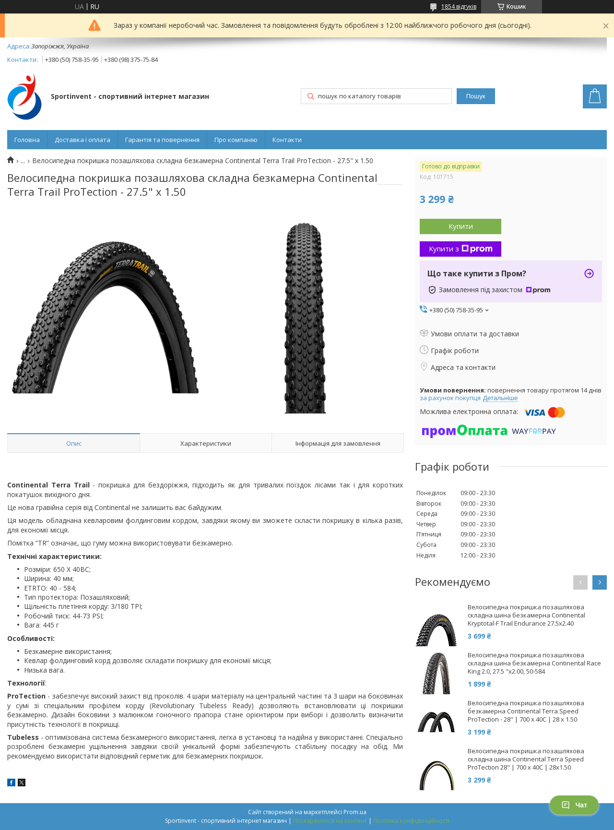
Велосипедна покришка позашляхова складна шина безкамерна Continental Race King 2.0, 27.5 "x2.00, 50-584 (534, 663)
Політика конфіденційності (411, 821)
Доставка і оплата (82, 139)
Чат (574, 805)
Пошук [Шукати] (475, 96)
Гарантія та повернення (162, 139)
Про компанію (236, 139)
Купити (461, 226)
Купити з (461, 248)
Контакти (287, 139)
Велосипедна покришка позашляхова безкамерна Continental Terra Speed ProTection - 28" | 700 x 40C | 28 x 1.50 (526, 711)
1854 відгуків (458, 6)
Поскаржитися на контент (330, 821)
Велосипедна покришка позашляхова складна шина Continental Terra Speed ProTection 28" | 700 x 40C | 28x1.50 (526, 759)
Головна (27, 139)
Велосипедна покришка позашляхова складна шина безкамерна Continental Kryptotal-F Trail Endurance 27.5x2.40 (526, 615)
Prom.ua (354, 812)
